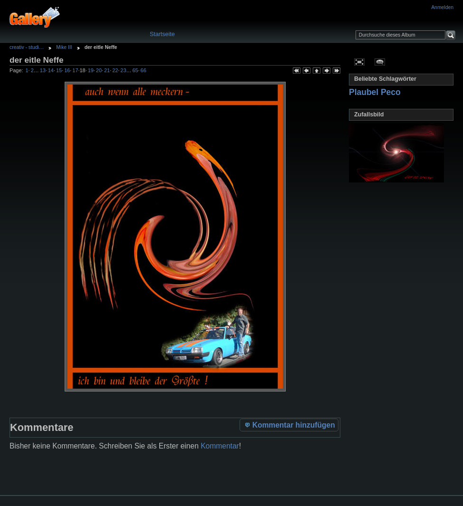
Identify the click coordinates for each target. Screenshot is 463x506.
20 (99, 70)
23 (123, 70)
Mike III (64, 47)
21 (107, 70)
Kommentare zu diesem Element (380, 61)
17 (75, 70)
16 (67, 70)
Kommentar (220, 446)
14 (51, 70)
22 (115, 70)
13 (43, 70)
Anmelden (442, 7)
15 (59, 70)
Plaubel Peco (375, 92)
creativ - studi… (27, 47)
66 (143, 70)
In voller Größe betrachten (359, 61)
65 (135, 70)
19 (91, 70)
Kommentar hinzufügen (289, 424)
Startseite (162, 34)
